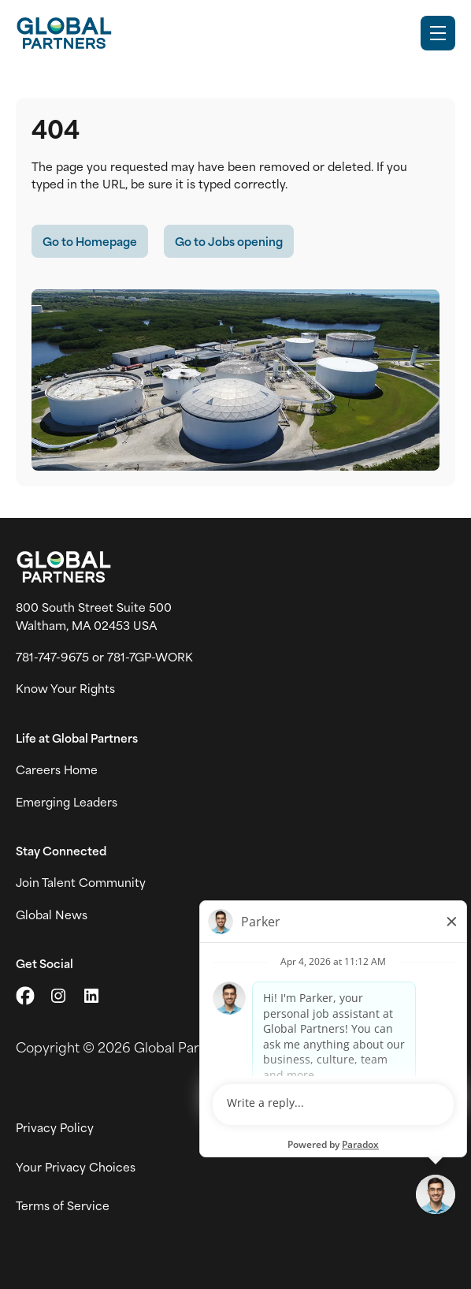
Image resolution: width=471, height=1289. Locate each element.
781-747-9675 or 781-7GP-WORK (104, 656)
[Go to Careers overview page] (64, 33)
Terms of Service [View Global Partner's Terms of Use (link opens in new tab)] (62, 1205)
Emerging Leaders (66, 801)
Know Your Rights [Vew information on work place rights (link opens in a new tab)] (65, 688)
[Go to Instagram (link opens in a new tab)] (58, 995)
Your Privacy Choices (75, 1166)
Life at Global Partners (77, 738)
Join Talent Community (81, 882)
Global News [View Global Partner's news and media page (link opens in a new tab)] (51, 914)
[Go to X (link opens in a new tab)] (25, 995)
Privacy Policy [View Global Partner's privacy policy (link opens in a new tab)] (55, 1127)
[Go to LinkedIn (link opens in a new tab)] (91, 995)
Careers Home (57, 769)
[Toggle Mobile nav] (438, 33)
